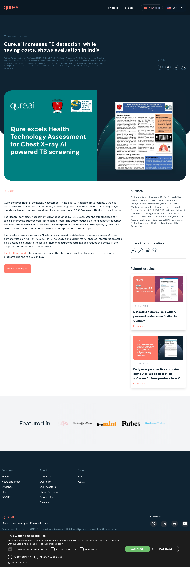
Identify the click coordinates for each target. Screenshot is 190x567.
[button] (64, 563)
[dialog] (95, 549)
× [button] (186, 534)
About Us (45, 476)
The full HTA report (15, 253)
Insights (129, 7)
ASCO (81, 481)
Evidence (113, 7)
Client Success (49, 492)
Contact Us (46, 497)
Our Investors (48, 487)
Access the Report (17, 268)
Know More (139, 326)
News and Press (11, 481)
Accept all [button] (137, 548)
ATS (80, 476)
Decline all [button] (165, 548)
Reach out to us (151, 7)
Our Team (45, 481)
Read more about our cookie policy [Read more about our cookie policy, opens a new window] (46, 543)
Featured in (34, 423)
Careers (44, 502)
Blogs (5, 492)
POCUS (6, 497)
